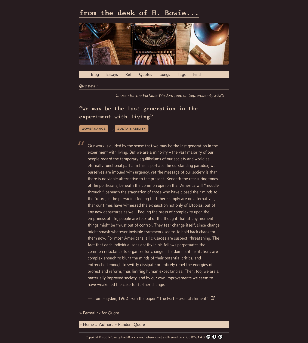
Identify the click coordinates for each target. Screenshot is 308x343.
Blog (95, 74)
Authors (106, 324)
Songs (165, 74)
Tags (182, 74)
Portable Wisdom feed (162, 95)
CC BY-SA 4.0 (204, 336)
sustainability (131, 128)
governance (94, 128)
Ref (128, 74)
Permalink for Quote (101, 313)
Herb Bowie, (129, 337)
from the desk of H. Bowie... (139, 12)
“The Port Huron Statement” (183, 298)
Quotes (145, 74)
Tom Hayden (105, 298)
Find (197, 74)
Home (89, 324)
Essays (112, 74)
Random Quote (131, 324)
